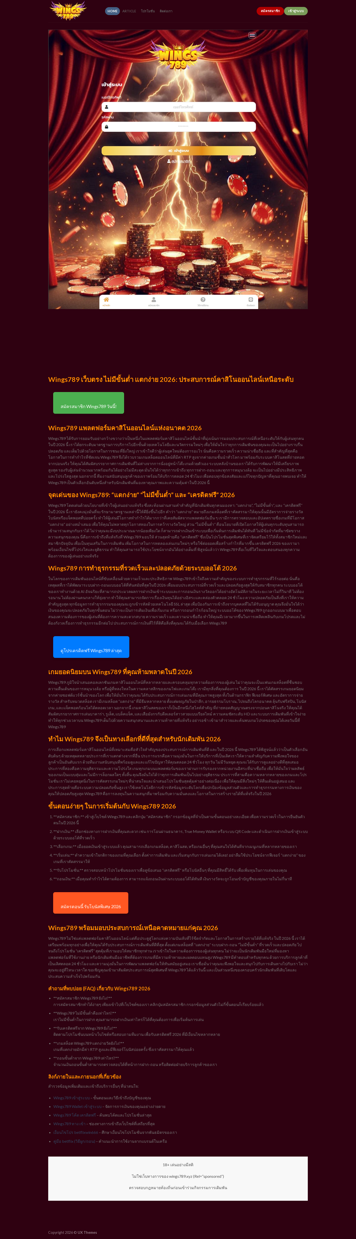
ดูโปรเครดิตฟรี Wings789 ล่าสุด (91, 650)
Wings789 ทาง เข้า (69, 1123)
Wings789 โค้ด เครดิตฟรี (74, 1115)
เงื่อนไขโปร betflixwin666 (75, 1132)
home (113, 11)
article (129, 11)
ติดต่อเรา (166, 11)
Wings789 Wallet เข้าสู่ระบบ (77, 1106)
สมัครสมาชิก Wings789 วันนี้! (89, 406)
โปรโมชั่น (148, 11)
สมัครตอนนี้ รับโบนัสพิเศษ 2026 (91, 906)
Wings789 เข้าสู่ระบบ (71, 1097)
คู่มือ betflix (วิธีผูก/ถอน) (74, 1141)
